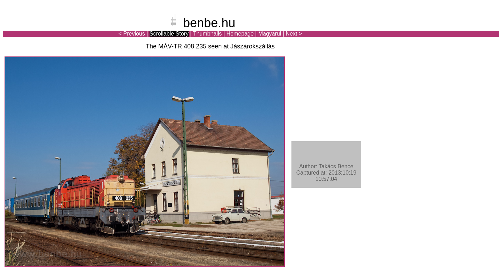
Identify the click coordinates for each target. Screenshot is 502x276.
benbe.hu (209, 23)
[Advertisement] (458, 29)
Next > (294, 34)
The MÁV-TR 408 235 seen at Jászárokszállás (210, 46)
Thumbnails (207, 34)
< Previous (132, 34)
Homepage (239, 34)
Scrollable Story (169, 34)
